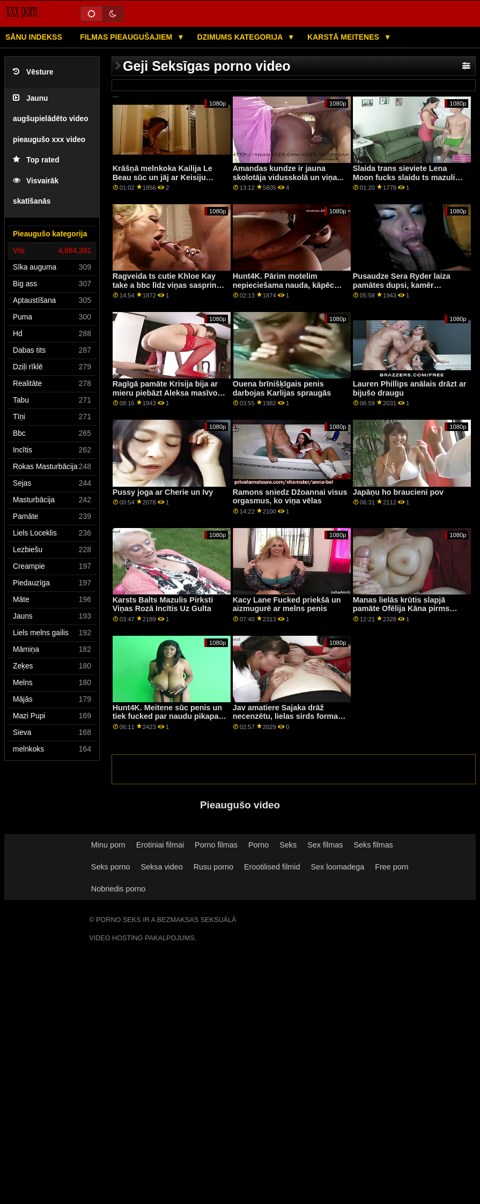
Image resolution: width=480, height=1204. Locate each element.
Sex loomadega (338, 867)
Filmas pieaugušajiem (127, 37)
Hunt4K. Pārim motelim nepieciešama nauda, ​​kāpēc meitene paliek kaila (283, 285)
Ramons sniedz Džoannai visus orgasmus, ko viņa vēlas (290, 497)
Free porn (391, 867)
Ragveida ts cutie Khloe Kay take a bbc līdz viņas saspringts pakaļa (170, 285)
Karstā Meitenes (344, 37)
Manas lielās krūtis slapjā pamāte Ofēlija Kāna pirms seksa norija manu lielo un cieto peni (401, 613)
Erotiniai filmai (160, 845)
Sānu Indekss (33, 37)
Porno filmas (216, 845)
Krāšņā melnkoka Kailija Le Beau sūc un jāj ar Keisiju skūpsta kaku (162, 177)
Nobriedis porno (118, 889)
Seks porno (110, 867)
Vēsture (33, 72)
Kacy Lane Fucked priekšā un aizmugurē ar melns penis (287, 604)
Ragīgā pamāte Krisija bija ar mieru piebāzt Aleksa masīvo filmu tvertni (165, 393)
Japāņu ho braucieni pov (398, 492)
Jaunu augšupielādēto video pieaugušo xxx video (50, 119)
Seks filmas (373, 845)
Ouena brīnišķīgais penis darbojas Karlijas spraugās (282, 388)
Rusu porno (213, 867)
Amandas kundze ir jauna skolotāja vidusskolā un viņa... (288, 173)
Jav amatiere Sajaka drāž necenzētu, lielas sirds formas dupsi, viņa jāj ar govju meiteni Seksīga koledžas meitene (289, 721)
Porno (258, 845)
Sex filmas (325, 845)
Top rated (36, 160)
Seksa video (161, 867)
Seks (288, 845)
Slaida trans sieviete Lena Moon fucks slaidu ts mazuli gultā (404, 177)
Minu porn (108, 845)
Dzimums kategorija (240, 37)
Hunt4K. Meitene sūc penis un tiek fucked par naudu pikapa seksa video (167, 716)
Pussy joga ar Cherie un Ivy (163, 492)
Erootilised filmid (272, 867)
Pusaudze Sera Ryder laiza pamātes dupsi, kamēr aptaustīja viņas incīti (402, 285)
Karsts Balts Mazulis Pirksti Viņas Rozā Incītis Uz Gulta (163, 604)
